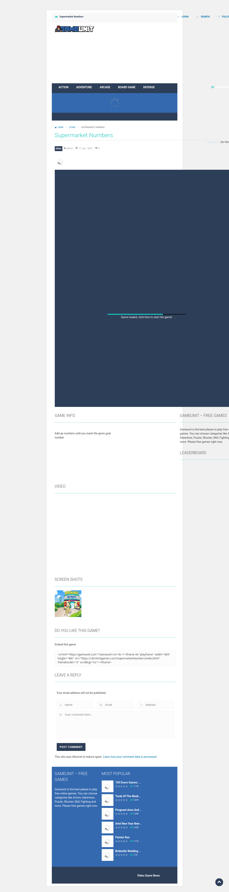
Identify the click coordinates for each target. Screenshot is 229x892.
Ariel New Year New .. (128, 823)
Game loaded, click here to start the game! (146, 317)
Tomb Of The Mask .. (128, 796)
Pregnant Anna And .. (128, 809)
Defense (149, 87)
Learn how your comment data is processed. (130, 756)
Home (60, 127)
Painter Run (122, 837)
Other (72, 127)
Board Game (126, 87)
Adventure (84, 87)
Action (64, 87)
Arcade (105, 87)
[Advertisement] (146, 199)
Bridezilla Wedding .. (128, 851)
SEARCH (205, 16)
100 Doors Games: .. (127, 782)
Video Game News (148, 875)
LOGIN (185, 16)
